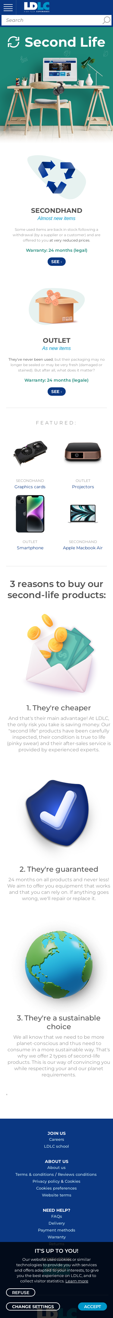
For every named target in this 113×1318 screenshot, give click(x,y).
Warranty (57, 1236)
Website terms (56, 1195)
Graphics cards (30, 486)
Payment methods (56, 1230)
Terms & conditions (34, 1174)
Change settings (33, 1306)
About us (56, 1167)
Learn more (76, 1280)
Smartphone (30, 547)
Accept (92, 1306)
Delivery (57, 1223)
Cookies (72, 1181)
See (56, 261)
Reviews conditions (77, 1174)
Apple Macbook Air (83, 547)
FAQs (56, 1216)
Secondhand (56, 211)
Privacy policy (46, 1181)
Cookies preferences (56, 1188)
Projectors (83, 486)
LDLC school (56, 1146)
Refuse (20, 1292)
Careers (56, 1139)
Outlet (57, 340)
